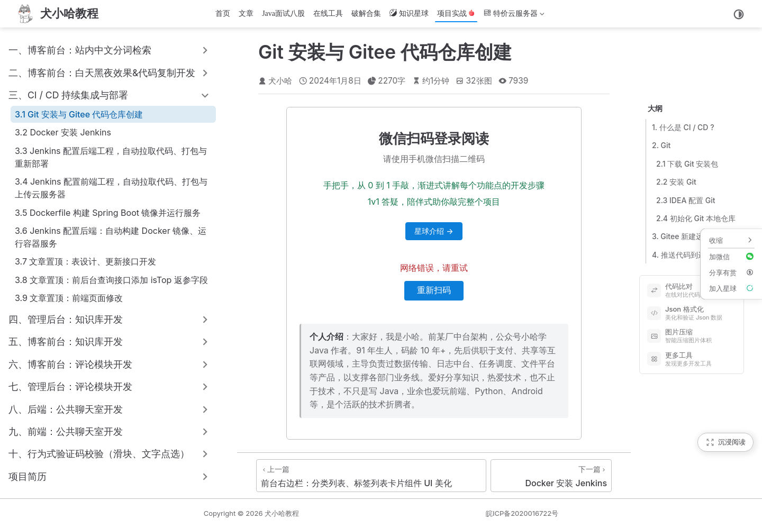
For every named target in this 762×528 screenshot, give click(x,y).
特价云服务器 (514, 15)
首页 (222, 13)
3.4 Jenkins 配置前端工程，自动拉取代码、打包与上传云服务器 (111, 187)
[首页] (56, 13)
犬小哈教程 (282, 513)
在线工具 (328, 13)
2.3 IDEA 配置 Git (685, 200)
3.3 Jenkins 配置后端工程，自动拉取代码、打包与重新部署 (111, 157)
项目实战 (456, 13)
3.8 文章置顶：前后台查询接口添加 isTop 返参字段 (111, 280)
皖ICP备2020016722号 (522, 513)
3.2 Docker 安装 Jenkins (63, 132)
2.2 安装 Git (676, 181)
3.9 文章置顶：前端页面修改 (69, 298)
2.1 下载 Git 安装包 (687, 163)
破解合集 (366, 13)
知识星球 (409, 13)
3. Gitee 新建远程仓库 (688, 236)
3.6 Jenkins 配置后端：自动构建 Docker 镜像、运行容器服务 (110, 237)
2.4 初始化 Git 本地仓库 (696, 218)
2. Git (661, 145)
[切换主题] (738, 14)
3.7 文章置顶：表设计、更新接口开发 (85, 261)
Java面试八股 (283, 13)
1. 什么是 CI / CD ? (683, 127)
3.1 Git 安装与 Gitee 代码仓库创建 (79, 114)
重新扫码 (434, 290)
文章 (246, 13)
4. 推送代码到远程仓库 (690, 254)
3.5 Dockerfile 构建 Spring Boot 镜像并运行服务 (108, 212)
